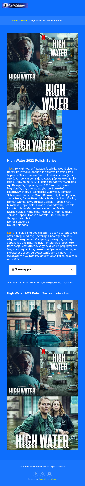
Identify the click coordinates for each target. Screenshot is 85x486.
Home (14, 20)
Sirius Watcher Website (48, 479)
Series (24, 20)
